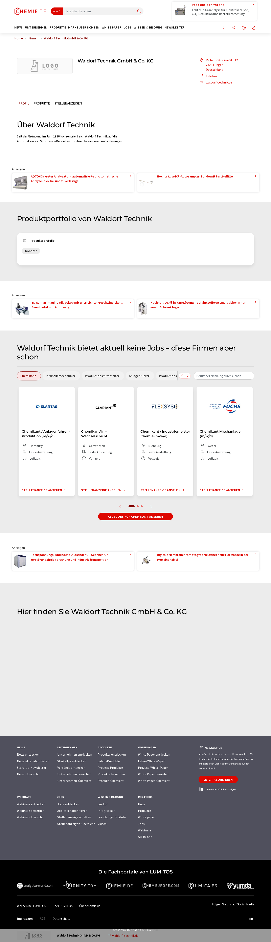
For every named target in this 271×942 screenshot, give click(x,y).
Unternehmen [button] (36, 27)
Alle (55, 11)
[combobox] (224, 376)
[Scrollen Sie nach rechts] (188, 376)
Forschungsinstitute (112, 817)
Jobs (141, 824)
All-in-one (145, 837)
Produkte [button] (58, 27)
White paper (146, 817)
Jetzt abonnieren (218, 779)
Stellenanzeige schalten (74, 817)
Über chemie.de (89, 906)
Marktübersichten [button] (83, 27)
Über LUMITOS (62, 906)
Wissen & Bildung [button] (148, 27)
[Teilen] (233, 28)
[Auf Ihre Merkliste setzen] (223, 28)
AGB (43, 919)
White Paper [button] (111, 27)
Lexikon (103, 804)
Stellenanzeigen (68, 103)
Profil (24, 103)
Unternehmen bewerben (74, 774)
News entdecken (28, 754)
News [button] (18, 27)
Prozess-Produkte (110, 768)
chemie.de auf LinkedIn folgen (217, 789)
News (141, 804)
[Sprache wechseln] (244, 28)
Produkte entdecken (112, 754)
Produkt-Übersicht (111, 781)
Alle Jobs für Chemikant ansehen (135, 516)
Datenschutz (61, 919)
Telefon (208, 76)
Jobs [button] (128, 27)
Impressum (25, 919)
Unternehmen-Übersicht (74, 781)
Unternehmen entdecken (74, 754)
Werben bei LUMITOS (31, 906)
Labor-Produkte (109, 761)
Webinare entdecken (31, 804)
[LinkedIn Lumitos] (251, 919)
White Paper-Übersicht (154, 781)
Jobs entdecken (68, 804)
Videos (102, 824)
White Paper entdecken (154, 754)
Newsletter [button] (175, 27)
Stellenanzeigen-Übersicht (76, 824)
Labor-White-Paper (151, 761)
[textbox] (224, 375)
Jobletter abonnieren (72, 811)
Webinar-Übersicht (30, 817)
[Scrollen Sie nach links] (182, 376)
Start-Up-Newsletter (31, 768)
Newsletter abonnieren (33, 761)
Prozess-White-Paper (153, 768)
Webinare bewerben (30, 811)
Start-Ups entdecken (71, 761)
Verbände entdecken (71, 768)
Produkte (42, 103)
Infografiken (106, 811)
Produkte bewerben (111, 774)
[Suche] (139, 11)
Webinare (144, 830)
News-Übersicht (28, 774)
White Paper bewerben (153, 774)
